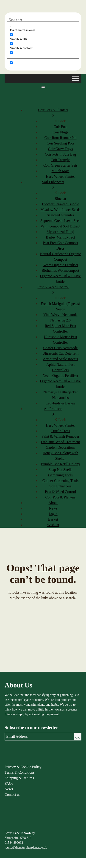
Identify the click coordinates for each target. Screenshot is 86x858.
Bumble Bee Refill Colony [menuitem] (60, 464)
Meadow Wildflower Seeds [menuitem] (60, 210)
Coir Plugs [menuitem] (60, 132)
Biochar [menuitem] (60, 198)
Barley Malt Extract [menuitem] (60, 237)
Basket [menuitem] (53, 519)
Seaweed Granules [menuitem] (60, 215)
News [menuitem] (53, 508)
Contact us (12, 794)
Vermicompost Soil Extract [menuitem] (60, 226)
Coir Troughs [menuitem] (60, 160)
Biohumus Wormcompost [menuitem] (60, 270)
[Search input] (43, 20)
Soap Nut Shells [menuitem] (60, 470)
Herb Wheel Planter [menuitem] (60, 176)
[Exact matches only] (11, 25)
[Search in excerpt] (11, 52)
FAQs (9, 783)
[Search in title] (11, 34)
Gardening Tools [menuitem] (60, 475)
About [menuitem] (53, 503)
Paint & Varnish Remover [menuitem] (60, 436)
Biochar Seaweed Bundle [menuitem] (60, 204)
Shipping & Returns (19, 778)
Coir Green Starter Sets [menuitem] (60, 165)
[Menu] (43, 87)
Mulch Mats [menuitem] (60, 171)
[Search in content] (11, 43)
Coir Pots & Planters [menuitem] (53, 113)
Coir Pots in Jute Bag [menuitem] (60, 154)
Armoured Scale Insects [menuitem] (60, 359)
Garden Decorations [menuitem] (60, 447)
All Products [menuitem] (53, 412)
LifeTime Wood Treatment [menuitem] (60, 442)
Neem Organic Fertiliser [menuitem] (60, 265)
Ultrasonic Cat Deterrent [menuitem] (60, 353)
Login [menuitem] (53, 514)
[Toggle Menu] (75, 79)
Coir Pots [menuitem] (60, 127)
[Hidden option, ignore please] (11, 62)
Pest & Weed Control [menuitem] (53, 290)
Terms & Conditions (19, 772)
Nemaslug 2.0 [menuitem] (60, 320)
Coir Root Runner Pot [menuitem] (60, 138)
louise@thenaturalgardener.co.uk (26, 847)
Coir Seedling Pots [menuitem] (60, 143)
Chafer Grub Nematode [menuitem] (60, 348)
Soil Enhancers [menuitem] (53, 185)
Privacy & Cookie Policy (23, 767)
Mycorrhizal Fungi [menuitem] (60, 232)
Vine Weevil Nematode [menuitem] (60, 315)
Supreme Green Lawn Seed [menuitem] (60, 221)
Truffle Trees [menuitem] (60, 431)
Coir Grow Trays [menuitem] (60, 149)
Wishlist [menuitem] (53, 525)
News (9, 789)
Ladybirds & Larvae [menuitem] (60, 403)
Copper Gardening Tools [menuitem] (60, 481)
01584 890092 (14, 842)
